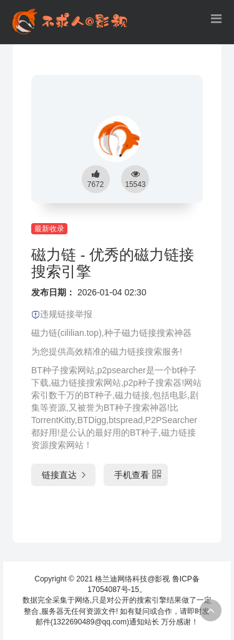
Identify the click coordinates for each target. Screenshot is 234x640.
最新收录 (49, 228)
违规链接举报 (61, 314)
